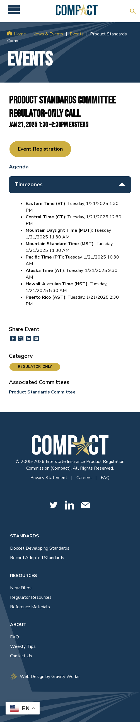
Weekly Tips (23, 646)
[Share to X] (20, 338)
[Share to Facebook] (13, 338)
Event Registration (40, 149)
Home (20, 34)
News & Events (47, 34)
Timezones (70, 184)
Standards (24, 536)
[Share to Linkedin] (28, 338)
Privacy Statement (49, 478)
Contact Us (21, 656)
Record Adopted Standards (37, 558)
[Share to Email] (36, 338)
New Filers (21, 588)
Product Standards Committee (42, 392)
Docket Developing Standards (39, 548)
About (18, 625)
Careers (84, 478)
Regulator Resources (31, 597)
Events (77, 34)
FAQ (105, 478)
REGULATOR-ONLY (35, 366)
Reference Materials (30, 607)
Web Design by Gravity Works (44, 676)
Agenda (19, 166)
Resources (23, 576)
